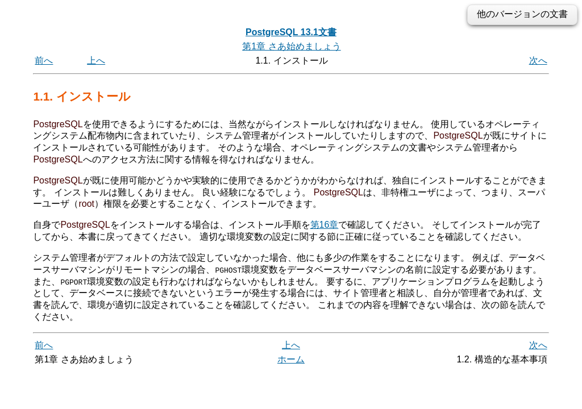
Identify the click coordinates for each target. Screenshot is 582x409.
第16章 (324, 224)
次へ (538, 60)
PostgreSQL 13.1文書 (291, 32)
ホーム (291, 359)
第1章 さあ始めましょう (291, 46)
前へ (44, 60)
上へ (96, 60)
